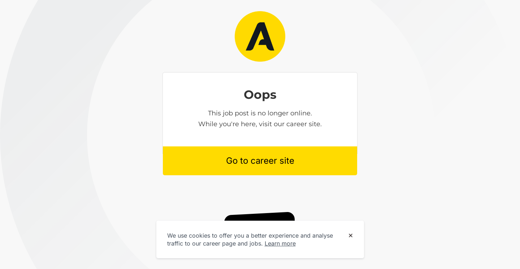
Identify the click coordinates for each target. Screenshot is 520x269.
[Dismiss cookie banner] (350, 236)
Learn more (280, 243)
